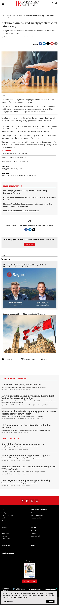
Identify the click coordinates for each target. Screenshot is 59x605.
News (9, 16)
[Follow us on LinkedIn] (27, 500)
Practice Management (37, 515)
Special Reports (6, 530)
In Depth (5, 527)
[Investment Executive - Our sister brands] (5, 589)
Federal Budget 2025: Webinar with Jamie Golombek (24, 313)
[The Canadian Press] (9, 37)
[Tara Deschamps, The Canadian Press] (15, 418)
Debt (20, 169)
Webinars (7, 259)
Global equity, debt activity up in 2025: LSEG (16, 161)
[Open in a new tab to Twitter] (48, 43)
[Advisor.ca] (35, 588)
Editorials (33, 530)
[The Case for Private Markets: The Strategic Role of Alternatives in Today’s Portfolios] (29, 287)
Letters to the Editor (36, 535)
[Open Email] (52, 43)
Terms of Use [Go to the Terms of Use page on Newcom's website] (11, 597)
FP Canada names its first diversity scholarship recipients (26, 425)
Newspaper (30, 560)
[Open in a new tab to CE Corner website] (10, 359)
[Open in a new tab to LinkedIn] (44, 43)
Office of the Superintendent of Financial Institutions (19, 175)
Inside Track (6, 545)
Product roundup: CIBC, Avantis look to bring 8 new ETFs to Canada (29, 467)
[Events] (49, 359)
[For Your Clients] (29, 359)
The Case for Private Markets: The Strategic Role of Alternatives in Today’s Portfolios (24, 265)
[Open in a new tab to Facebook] (40, 43)
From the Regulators (7, 515)
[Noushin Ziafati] (8, 432)
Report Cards (5, 533)
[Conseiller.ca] (51, 588)
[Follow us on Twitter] (32, 500)
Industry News (17, 16)
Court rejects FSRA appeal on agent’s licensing (26, 480)
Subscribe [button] (29, 244)
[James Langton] (8, 389)
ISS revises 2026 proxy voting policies (21, 384)
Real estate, (14, 169)
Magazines (4, 535)
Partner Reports (6, 538)
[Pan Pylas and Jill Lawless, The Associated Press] (18, 404)
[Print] (55, 43)
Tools (4, 255)
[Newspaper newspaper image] (29, 570)
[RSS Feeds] (37, 500)
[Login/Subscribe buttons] (56, 4)
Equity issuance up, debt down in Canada (15, 154)
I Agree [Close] (50, 601)
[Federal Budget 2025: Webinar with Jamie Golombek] (29, 334)
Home (3, 16)
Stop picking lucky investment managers (23, 443)
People (3, 517)
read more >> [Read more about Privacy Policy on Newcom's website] (8, 601)
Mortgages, (5, 169)
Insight (33, 527)
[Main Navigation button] (3, 4)
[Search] (53, 3)
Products (4, 520)
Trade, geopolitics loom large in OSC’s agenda (26, 455)
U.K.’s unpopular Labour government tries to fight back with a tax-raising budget (28, 396)
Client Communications (37, 512)
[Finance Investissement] (19, 588)
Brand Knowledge (8, 553)
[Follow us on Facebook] (23, 500)
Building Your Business (39, 509)
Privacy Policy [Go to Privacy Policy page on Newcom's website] (23, 597)
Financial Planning (36, 517)
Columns (33, 533)
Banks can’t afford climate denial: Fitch (14, 157)
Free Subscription (30, 581)
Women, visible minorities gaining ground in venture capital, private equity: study (29, 412)
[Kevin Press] (7, 448)
